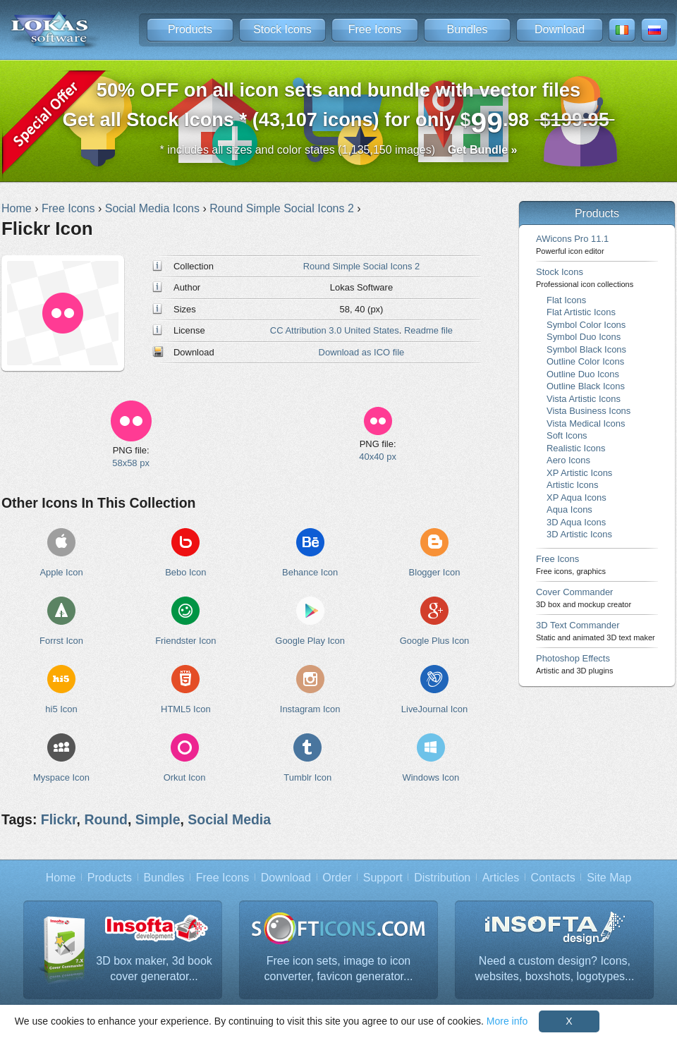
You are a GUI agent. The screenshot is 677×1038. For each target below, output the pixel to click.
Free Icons (375, 29)
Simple (158, 819)
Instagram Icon (310, 709)
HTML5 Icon (186, 709)
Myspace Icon (61, 777)
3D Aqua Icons (576, 522)
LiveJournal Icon (434, 709)
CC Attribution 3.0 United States (334, 330)
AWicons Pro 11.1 (572, 244)
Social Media (229, 819)
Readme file (428, 330)
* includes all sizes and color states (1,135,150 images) (339, 150)
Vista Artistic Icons (584, 398)
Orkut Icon (185, 777)
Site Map (609, 878)
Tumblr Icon (307, 777)
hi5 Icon (61, 709)
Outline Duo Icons (583, 374)
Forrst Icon (61, 640)
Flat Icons (566, 300)
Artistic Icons (572, 485)
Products (190, 29)
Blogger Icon (435, 572)
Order (336, 878)
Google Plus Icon (435, 640)
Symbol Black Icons (586, 349)
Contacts (553, 878)
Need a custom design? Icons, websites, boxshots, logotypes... (555, 968)
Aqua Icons (569, 509)
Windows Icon (431, 777)
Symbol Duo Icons (584, 336)
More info (507, 1021)
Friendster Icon (185, 640)
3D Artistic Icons (579, 534)
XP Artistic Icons (579, 473)
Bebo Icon (185, 572)
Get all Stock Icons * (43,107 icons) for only (339, 109)
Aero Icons (568, 460)
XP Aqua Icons (576, 497)
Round (106, 819)
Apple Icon (61, 572)
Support (383, 878)
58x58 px (131, 463)
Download (560, 29)
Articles (500, 878)
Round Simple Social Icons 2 (361, 266)
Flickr (59, 819)
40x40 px (377, 456)
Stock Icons (282, 29)
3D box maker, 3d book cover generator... (154, 968)
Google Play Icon (310, 640)
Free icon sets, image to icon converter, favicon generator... (338, 968)
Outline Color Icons (585, 361)
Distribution (442, 878)
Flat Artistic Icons (581, 312)
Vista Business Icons (588, 410)
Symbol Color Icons (586, 324)
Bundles (467, 29)
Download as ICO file (362, 352)
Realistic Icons (576, 448)
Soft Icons (567, 435)
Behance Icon (310, 572)
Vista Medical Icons (586, 423)
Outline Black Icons (586, 386)
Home (61, 878)
